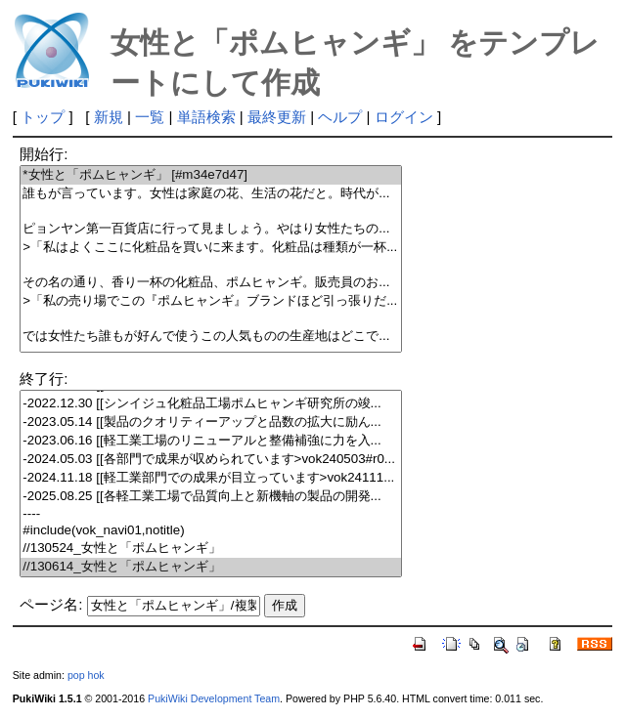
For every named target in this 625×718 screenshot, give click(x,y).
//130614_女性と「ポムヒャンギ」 (211, 567)
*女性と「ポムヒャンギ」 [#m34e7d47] (211, 175)
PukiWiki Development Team (214, 698)
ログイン (404, 116)
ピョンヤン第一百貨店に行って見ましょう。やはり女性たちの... (211, 229)
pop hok (86, 675)
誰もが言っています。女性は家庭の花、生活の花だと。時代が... (211, 194)
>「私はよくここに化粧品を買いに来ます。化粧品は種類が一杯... (211, 247)
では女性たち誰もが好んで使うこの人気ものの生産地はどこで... (211, 336)
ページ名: (51, 604)
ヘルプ (340, 116)
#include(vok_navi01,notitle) (211, 531)
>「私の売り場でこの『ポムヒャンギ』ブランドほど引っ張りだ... (211, 301)
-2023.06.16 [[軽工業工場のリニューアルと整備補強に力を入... (211, 441)
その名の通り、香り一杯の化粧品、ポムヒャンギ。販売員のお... (211, 283)
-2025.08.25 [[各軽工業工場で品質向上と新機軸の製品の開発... (211, 496)
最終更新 (276, 116)
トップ (43, 116)
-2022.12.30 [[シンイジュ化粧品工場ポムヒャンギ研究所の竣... (211, 404)
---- (211, 514)
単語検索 (206, 116)
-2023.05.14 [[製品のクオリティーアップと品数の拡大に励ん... (211, 422)
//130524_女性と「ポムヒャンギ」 (211, 548)
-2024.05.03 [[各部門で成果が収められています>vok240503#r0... (211, 459)
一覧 (149, 116)
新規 (108, 116)
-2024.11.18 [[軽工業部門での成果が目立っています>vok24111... (211, 478)
